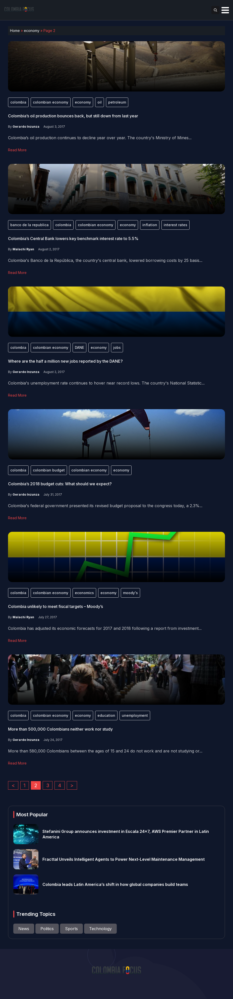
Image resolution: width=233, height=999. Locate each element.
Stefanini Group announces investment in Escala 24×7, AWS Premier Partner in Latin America (125, 834)
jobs (117, 347)
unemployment (135, 715)
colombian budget (49, 470)
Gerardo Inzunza (26, 126)
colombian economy (50, 102)
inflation (149, 225)
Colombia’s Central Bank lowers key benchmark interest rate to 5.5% (73, 238)
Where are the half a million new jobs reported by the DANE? (65, 361)
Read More (17, 150)
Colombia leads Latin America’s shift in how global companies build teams (115, 884)
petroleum (117, 102)
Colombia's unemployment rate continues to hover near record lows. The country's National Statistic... (106, 383)
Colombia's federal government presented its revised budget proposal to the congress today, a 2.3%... (105, 505)
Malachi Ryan (23, 249)
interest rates (175, 225)
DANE (79, 347)
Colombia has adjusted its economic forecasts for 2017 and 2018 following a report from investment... (105, 628)
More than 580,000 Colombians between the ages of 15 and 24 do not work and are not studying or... (105, 750)
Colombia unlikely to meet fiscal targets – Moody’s (55, 606)
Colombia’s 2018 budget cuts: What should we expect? (60, 483)
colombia (18, 102)
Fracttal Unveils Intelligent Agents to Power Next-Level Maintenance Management (123, 859)
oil (99, 102)
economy (31, 30)
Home (15, 30)
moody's (130, 593)
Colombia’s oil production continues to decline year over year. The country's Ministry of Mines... (100, 137)
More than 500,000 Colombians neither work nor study (60, 729)
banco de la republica (29, 225)
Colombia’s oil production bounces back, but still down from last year (73, 115)
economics (84, 593)
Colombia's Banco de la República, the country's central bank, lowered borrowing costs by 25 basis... (105, 260)
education (106, 715)
